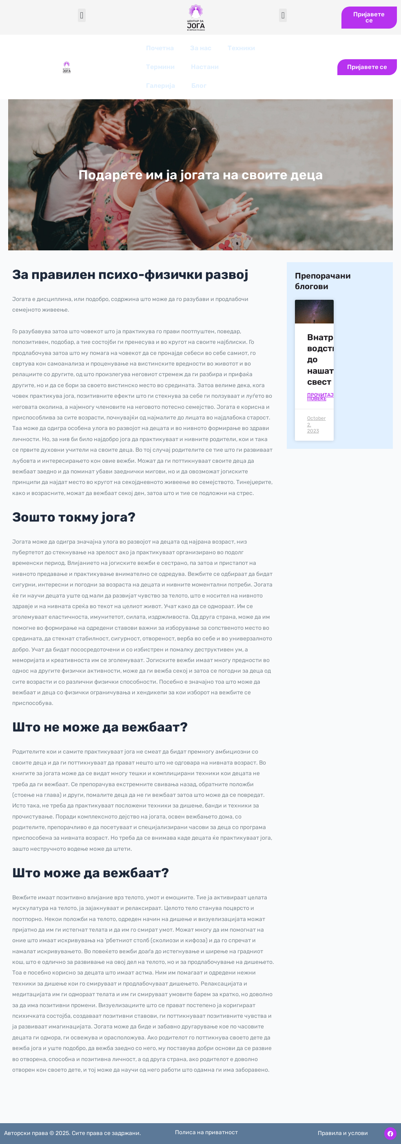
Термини (160, 67)
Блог (198, 85)
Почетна (160, 48)
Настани (205, 67)
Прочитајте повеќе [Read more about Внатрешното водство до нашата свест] (323, 397)
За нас (200, 48)
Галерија (160, 85)
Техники (241, 48)
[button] (82, 15)
